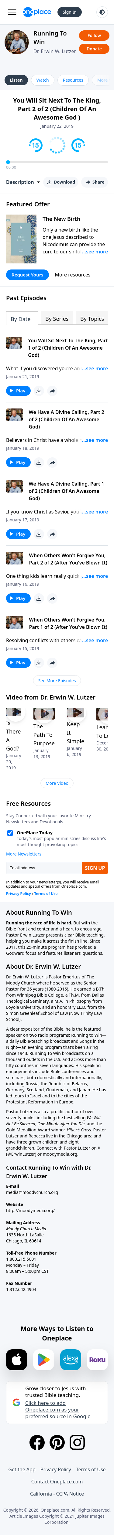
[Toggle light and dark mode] (102, 12)
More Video (57, 783)
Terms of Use (91, 1469)
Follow (94, 35)
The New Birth (62, 218)
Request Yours (27, 275)
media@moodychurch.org (32, 1192)
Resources (73, 80)
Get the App (21, 1469)
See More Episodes (57, 680)
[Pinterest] (57, 1442)
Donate (94, 49)
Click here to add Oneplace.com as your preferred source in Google (58, 1410)
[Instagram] (77, 1442)
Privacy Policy (55, 1469)
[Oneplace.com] (37, 12)
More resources (73, 274)
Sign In (70, 12)
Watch (42, 80)
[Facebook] (37, 1442)
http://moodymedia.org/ (30, 1210)
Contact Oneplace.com (57, 1481)
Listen (16, 80)
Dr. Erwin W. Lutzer (54, 51)
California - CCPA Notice (57, 1493)
